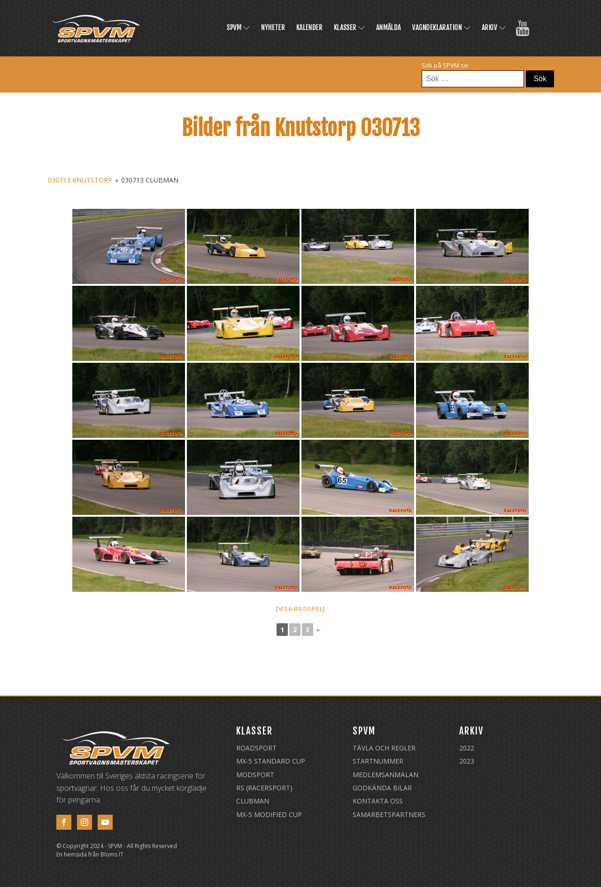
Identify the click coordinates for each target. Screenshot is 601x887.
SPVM (238, 27)
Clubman (252, 800)
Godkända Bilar (382, 787)
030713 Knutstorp (80, 180)
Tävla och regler (384, 747)
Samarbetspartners (389, 814)
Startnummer (378, 761)
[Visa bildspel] (300, 608)
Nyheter (273, 27)
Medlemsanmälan (385, 774)
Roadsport (256, 747)
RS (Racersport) (264, 787)
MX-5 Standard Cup (270, 761)
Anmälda (388, 27)
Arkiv (494, 27)
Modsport (255, 774)
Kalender (309, 27)
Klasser (349, 27)
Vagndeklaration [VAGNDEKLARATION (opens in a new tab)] (441, 27)
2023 (466, 761)
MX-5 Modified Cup (269, 814)
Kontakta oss (378, 800)
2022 (466, 747)
